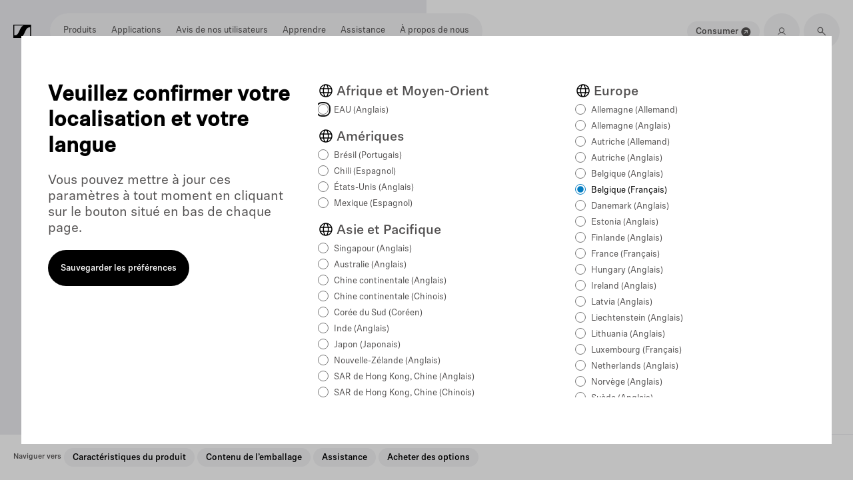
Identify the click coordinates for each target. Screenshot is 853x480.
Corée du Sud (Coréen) (378, 313)
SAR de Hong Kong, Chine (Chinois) (404, 393)
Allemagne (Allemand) (634, 110)
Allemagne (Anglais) (630, 126)
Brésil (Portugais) (368, 155)
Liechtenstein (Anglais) (637, 318)
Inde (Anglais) (361, 329)
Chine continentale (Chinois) (390, 297)
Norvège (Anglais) (626, 382)
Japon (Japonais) (367, 345)
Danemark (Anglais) (630, 206)
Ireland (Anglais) (623, 286)
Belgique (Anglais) (627, 174)
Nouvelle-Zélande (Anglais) (387, 361)
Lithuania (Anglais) (628, 334)
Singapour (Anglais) (373, 249)
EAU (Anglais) (361, 110)
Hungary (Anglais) (627, 270)
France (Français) (625, 254)
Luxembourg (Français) (636, 350)
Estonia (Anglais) (624, 222)
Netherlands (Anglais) (634, 366)
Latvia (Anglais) (621, 302)
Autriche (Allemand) (630, 142)
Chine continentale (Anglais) (390, 281)
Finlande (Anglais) (626, 238)
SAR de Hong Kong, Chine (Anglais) (404, 377)
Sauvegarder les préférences (119, 268)
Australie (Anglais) (370, 265)
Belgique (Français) (629, 190)
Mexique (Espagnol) (373, 203)
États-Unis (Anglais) (374, 187)
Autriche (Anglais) (626, 158)
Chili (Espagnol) (365, 171)
